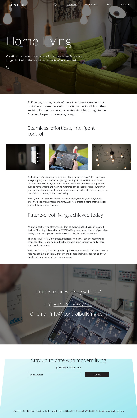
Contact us (125, 4)
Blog (109, 4)
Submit (97, 374)
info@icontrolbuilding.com (78, 314)
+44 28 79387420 (73, 304)
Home (55, 4)
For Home (72, 4)
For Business (91, 4)
